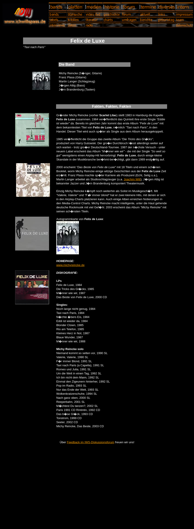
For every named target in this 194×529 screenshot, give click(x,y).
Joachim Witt (132, 179)
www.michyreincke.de (70, 265)
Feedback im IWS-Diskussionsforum (90, 442)
